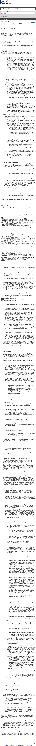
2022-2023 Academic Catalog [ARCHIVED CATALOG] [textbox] (10, 8)
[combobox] (18, 9)
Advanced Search (4, 16)
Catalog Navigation (5, 19)
